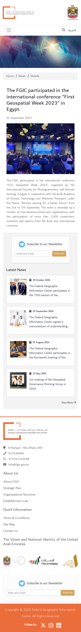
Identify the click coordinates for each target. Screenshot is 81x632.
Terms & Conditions (16, 518)
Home (10, 76)
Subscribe (59, 253)
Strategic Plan (12, 488)
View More (69, 403)
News (22, 76)
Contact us (10, 531)
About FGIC (11, 481)
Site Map (9, 524)
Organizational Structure (19, 494)
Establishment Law (15, 501)
